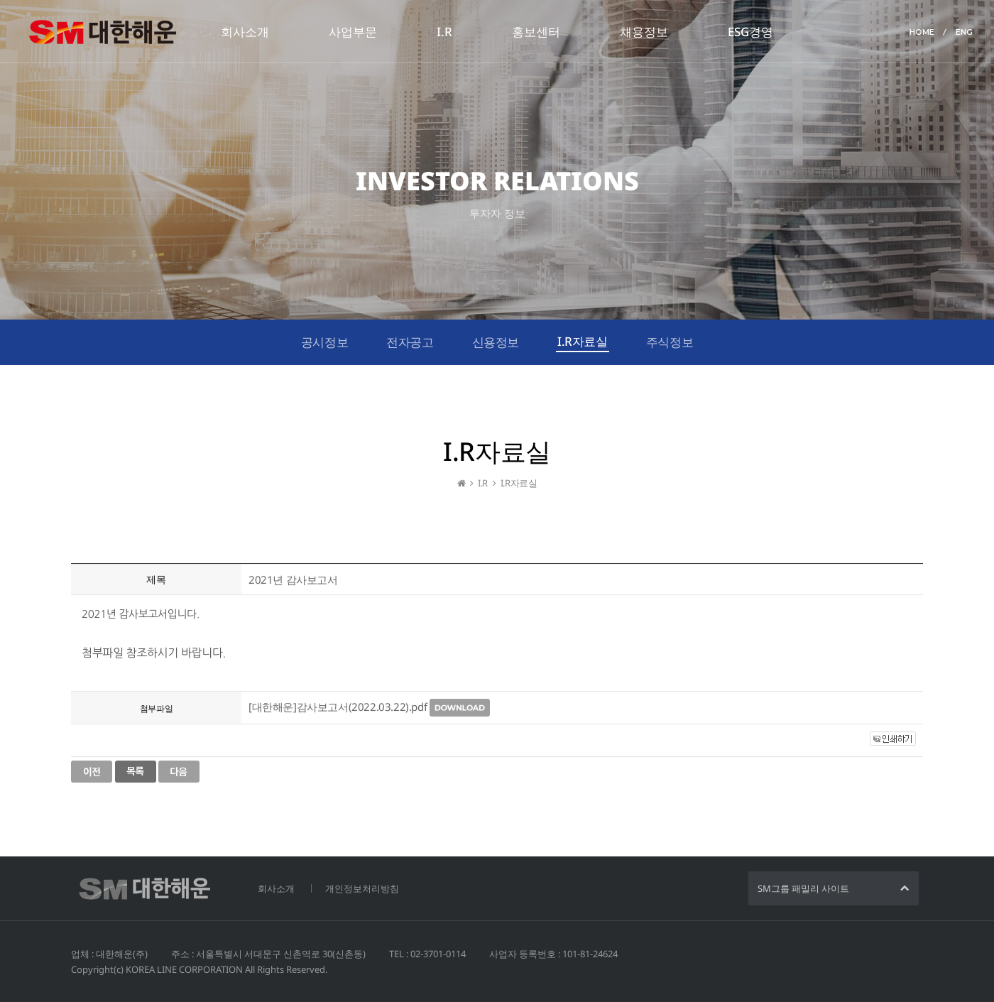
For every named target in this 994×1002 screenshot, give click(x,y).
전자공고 (409, 342)
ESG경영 (750, 31)
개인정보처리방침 (362, 888)
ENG (964, 32)
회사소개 (245, 31)
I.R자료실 (582, 341)
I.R (444, 31)
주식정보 (669, 342)
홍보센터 (536, 31)
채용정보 (644, 31)
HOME (922, 32)
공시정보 (324, 342)
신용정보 (495, 342)
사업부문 (353, 31)
